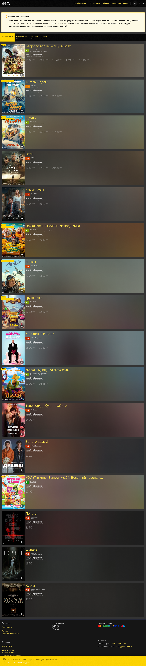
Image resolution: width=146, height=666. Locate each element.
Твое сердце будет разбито (46, 405)
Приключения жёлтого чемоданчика (52, 226)
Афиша (106, 3)
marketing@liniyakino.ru (122, 647)
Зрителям (115, 3)
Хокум (30, 585)
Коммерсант (34, 190)
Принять (11, 663)
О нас (125, 3)
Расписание (95, 3)
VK (55, 627)
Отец (29, 154)
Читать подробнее (25, 663)
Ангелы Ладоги (36, 82)
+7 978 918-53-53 (119, 644)
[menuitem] (80, 3)
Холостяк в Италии (39, 334)
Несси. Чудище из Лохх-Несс (47, 370)
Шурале (31, 549)
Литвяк (30, 262)
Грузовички (33, 298)
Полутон (31, 513)
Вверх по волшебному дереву (48, 46)
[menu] (70, 3)
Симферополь (80, 3)
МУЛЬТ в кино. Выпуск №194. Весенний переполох (64, 477)
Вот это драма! (36, 441)
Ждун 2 (31, 118)
